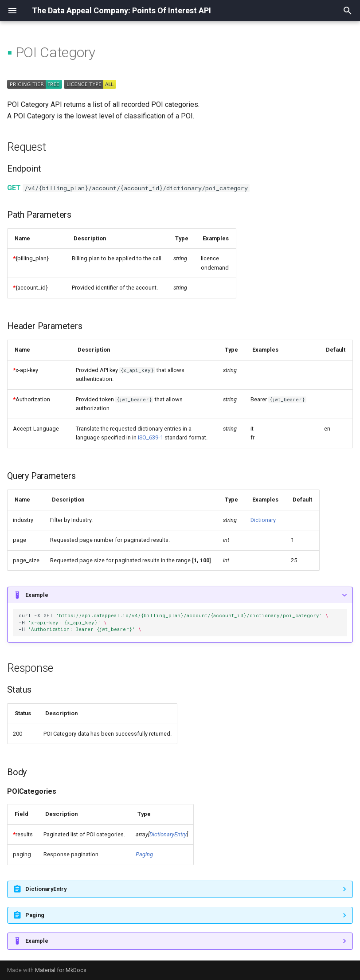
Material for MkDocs (60, 970)
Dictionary (263, 520)
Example (36, 595)
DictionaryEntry (168, 834)
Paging (144, 854)
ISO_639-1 (150, 437)
